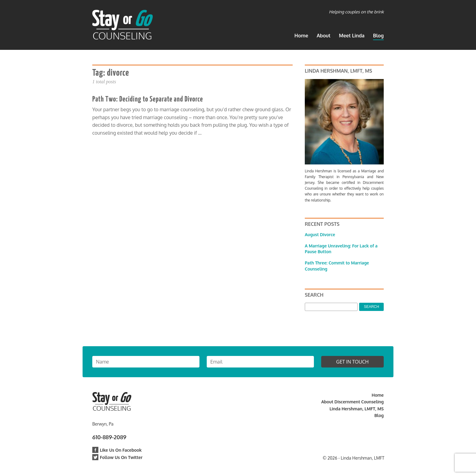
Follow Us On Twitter (117, 457)
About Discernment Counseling (352, 401)
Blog (378, 36)
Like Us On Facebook (116, 450)
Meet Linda (352, 36)
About (323, 36)
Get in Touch (352, 362)
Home (301, 36)
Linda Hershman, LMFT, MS (356, 408)
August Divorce (320, 234)
